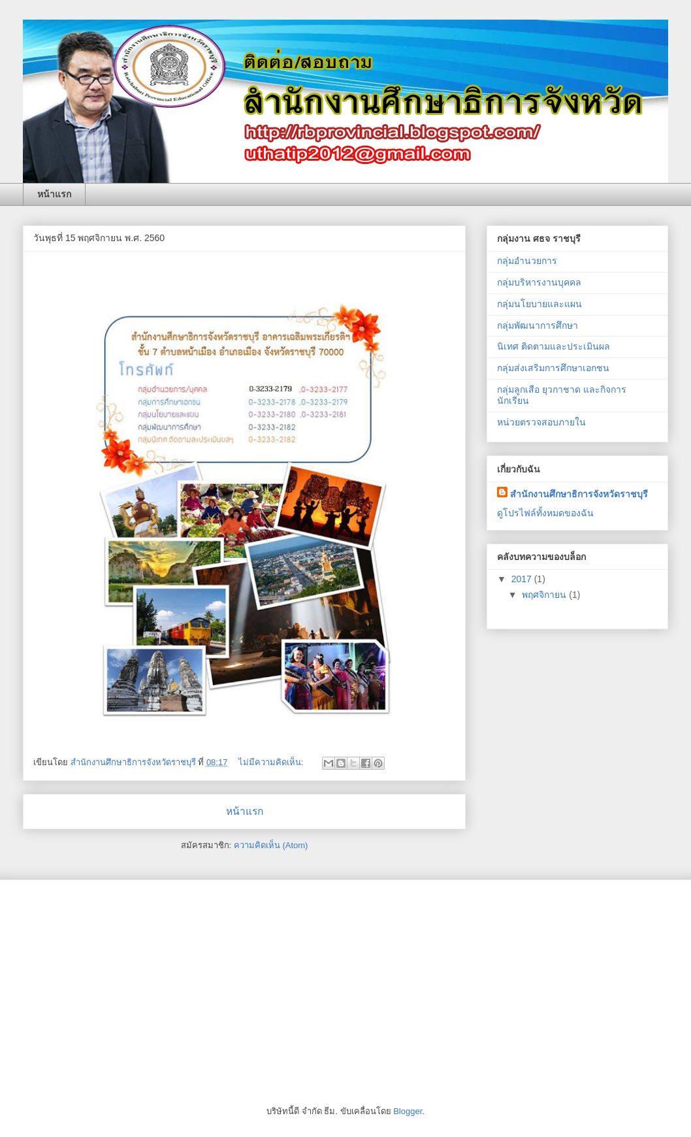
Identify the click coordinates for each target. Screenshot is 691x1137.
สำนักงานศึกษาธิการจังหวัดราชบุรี (579, 494)
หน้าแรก (54, 194)
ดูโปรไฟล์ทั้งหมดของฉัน (545, 513)
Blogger (407, 1111)
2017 (522, 579)
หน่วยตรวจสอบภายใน (541, 422)
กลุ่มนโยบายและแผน (539, 304)
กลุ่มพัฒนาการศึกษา (537, 325)
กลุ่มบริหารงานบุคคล (539, 282)
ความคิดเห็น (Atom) (271, 845)
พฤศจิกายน (545, 594)
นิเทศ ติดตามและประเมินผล (553, 346)
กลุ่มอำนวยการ (527, 260)
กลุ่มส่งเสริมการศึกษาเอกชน (553, 368)
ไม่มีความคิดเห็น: (272, 762)
